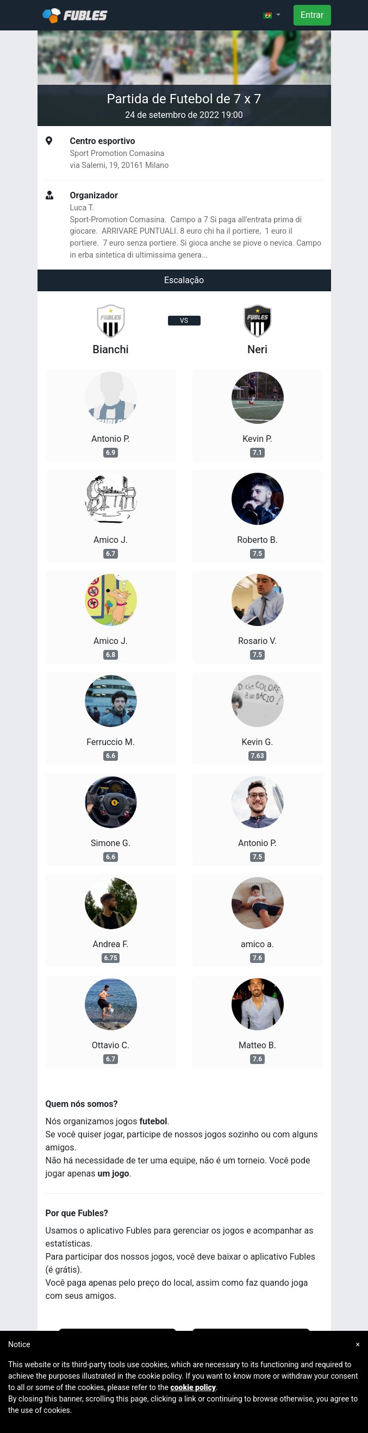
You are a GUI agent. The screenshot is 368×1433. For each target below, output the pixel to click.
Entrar (312, 15)
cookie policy (193, 1387)
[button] (272, 15)
